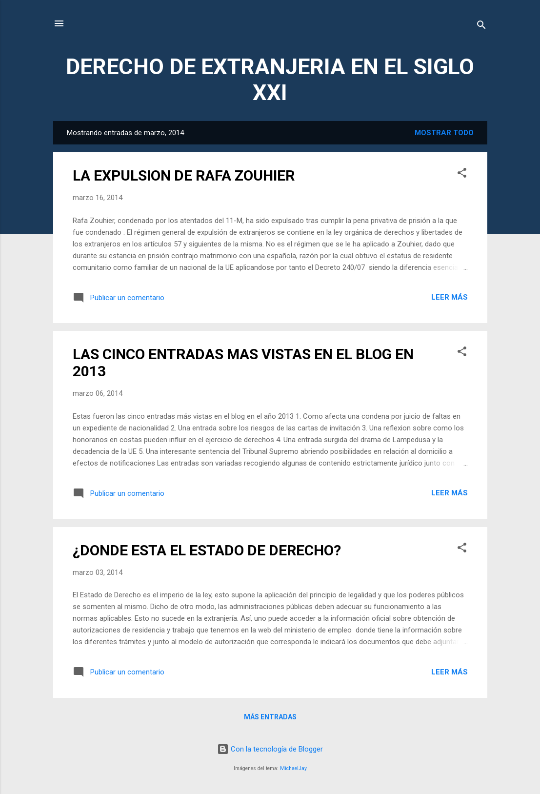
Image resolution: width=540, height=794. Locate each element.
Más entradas (270, 717)
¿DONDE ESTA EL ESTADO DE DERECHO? (207, 550)
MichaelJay (293, 768)
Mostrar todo (444, 132)
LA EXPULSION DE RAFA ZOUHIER (184, 175)
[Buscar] (481, 26)
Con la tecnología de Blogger (270, 749)
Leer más (449, 297)
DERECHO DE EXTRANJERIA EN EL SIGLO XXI (270, 79)
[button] (462, 174)
